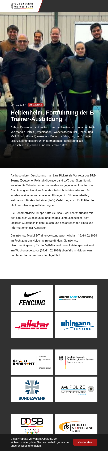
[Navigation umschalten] (95, 6)
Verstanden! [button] (85, 442)
